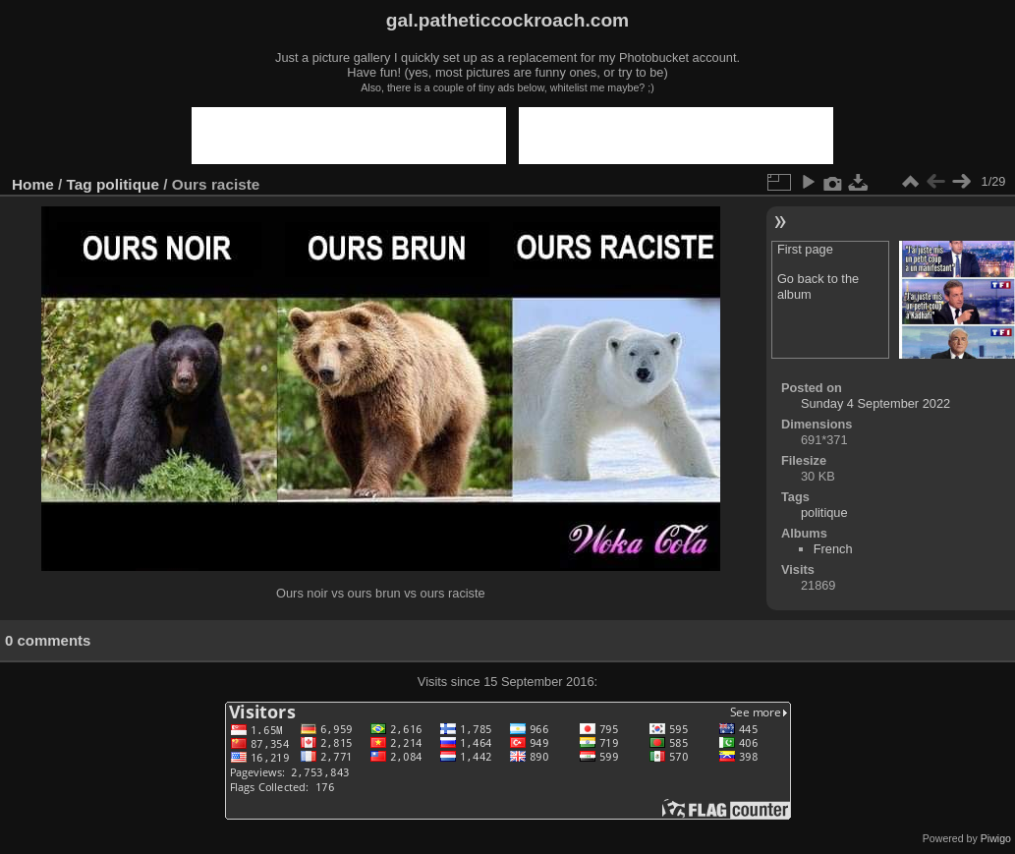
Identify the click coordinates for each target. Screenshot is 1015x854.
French (833, 548)
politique (127, 184)
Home (33, 184)
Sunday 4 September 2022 (875, 403)
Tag (79, 184)
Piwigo (996, 838)
